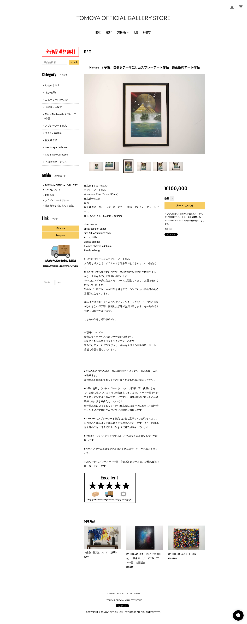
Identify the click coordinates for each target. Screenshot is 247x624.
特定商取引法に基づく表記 (59, 205)
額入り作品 (51, 140)
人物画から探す (53, 107)
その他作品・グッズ (56, 161)
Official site (60, 228)
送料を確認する (194, 217)
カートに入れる (184, 205)
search (74, 62)
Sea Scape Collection (56, 147)
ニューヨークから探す (57, 99)
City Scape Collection (56, 154)
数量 (166, 198)
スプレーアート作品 (56, 125)
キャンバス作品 (53, 133)
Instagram (60, 235)
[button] (122, 32)
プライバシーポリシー (57, 200)
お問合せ (49, 195)
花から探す (51, 92)
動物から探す (52, 85)
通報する (168, 229)
